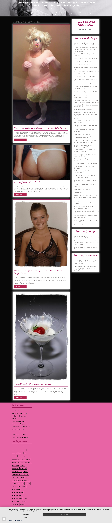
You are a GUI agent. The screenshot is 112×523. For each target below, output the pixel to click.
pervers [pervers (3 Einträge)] (14, 480)
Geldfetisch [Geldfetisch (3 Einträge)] (15, 468)
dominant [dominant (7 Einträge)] (19, 462)
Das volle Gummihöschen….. (83, 61)
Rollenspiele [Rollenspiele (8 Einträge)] (26, 480)
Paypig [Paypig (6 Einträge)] (27, 477)
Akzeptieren (60, 517)
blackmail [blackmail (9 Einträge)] (15, 453)
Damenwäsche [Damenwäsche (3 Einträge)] (16, 459)
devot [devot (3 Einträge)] (14, 462)
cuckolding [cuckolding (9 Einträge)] (21, 456)
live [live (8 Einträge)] (28, 474)
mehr (95, 517)
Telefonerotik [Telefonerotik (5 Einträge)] (16, 489)
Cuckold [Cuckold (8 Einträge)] (14, 456)
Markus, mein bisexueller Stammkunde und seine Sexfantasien (38, 272)
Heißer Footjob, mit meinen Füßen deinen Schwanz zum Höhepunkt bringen (85, 197)
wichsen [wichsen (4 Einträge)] (22, 504)
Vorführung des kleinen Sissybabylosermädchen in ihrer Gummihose (84, 120)
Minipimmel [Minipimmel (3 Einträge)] (20, 477)
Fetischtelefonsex (18, 421)
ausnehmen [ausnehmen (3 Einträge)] (15, 450)
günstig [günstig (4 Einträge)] (25, 471)
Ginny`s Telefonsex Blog (82, 225)
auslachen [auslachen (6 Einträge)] (22, 447)
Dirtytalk (14, 418)
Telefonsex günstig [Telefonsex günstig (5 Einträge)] (17, 492)
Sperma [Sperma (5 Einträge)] (27, 483)
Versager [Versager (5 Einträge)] (23, 501)
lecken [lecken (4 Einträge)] (23, 474)
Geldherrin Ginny (17, 424)
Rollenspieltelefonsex (19, 432)
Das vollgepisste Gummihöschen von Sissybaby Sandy (40, 127)
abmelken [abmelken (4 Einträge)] (15, 447)
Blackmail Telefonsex (19, 413)
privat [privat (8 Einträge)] (19, 480)
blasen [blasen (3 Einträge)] (21, 453)
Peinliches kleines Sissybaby (83, 109)
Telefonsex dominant (19, 437)
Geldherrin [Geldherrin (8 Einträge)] (23, 468)
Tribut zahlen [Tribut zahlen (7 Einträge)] (16, 501)
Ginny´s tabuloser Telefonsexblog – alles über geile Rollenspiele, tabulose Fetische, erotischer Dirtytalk (56, 4)
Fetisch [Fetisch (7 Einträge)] (22, 465)
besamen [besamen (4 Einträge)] (23, 450)
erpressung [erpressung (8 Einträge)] (15, 465)
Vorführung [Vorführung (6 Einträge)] (15, 504)
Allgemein (15, 411)
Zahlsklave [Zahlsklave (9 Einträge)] (24, 507)
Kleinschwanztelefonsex (20, 426)
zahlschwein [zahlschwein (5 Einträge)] (15, 507)
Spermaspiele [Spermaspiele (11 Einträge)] (16, 486)
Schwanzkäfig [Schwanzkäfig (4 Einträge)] (16, 483)
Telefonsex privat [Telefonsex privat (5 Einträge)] (17, 498)
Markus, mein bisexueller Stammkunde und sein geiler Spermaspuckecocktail (84, 135)
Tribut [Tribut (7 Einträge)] (25, 498)
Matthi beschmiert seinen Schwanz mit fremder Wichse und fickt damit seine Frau (86, 114)
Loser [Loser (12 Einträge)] (13, 477)
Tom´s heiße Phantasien (82, 64)
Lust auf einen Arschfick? (27, 182)
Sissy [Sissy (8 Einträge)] (22, 483)
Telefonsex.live (86, 32)
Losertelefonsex (17, 429)
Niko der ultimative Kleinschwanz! (85, 58)
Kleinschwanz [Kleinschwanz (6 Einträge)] (16, 474)
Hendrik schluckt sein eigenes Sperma (32, 384)
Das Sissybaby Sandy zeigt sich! (84, 76)
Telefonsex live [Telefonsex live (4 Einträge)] (16, 495)
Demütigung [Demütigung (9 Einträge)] (26, 459)
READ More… (20, 140)
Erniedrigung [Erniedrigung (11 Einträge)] (27, 462)
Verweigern (24, 517)
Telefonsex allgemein (19, 434)
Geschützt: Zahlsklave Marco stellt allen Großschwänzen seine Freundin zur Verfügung (86, 49)
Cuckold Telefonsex (18, 416)
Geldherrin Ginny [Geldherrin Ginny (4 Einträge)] (17, 471)
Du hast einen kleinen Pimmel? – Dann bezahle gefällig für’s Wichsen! (85, 261)
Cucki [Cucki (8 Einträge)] (25, 453)
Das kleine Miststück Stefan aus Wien (86, 163)
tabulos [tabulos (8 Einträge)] (24, 486)
